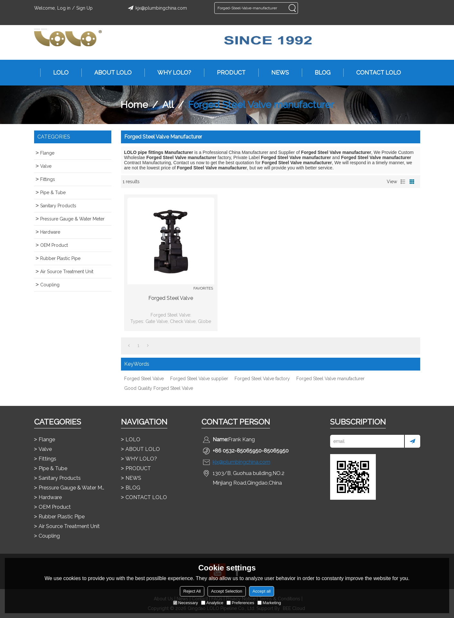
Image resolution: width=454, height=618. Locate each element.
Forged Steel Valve (170, 298)
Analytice (212, 602)
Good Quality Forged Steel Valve (158, 388)
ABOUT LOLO (110, 72)
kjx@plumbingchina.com (156, 8)
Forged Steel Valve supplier (199, 378)
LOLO (58, 72)
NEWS (277, 72)
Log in (63, 8)
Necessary (185, 602)
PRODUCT (228, 72)
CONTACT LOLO (375, 72)
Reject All (192, 591)
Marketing (269, 602)
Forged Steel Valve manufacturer (330, 378)
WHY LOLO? (171, 72)
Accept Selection (226, 591)
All (168, 104)
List (403, 181)
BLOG (319, 72)
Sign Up (84, 8)
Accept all (262, 591)
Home (134, 104)
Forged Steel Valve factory (262, 378)
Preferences (240, 602)
